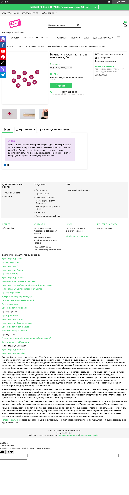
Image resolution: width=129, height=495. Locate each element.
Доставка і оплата (103, 38)
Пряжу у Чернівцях (10, 315)
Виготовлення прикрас (35, 46)
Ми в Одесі (41, 212)
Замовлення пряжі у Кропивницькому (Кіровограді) (26, 338)
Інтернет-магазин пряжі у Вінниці (18, 300)
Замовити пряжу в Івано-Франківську (20, 281)
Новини (75, 38)
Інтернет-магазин (10, 420)
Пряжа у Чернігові (10, 262)
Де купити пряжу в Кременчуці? (17, 296)
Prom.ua (77, 430)
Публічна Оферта (12, 193)
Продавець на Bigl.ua (64, 433)
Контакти (62, 38)
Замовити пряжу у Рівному (14, 308)
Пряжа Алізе (42, 190)
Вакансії (8, 196)
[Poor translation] (9, 452)
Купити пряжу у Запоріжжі (14, 353)
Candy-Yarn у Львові (45, 197)
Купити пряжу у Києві (12, 258)
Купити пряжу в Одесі (12, 266)
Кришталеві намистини (57, 46)
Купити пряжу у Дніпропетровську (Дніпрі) (22, 289)
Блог (86, 38)
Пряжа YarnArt (42, 194)
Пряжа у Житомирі (10, 274)
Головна (14, 38)
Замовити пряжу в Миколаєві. (16, 327)
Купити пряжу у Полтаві (13, 319)
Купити (62, 86)
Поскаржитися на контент (69, 435)
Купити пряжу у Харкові (13, 277)
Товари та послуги (15, 46)
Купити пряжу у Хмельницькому (17, 323)
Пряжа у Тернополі (11, 293)
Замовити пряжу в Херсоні (14, 330)
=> (95, 7)
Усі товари (28, 38)
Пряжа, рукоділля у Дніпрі (48, 216)
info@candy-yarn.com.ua (77, 236)
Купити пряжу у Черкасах (13, 349)
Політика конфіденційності (90, 435)
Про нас (45, 38)
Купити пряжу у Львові (12, 270)
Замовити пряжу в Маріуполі (15, 342)
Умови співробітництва (79, 190)
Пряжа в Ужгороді (10, 304)
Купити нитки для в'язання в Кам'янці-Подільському (27, 285)
